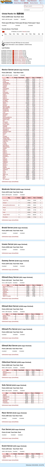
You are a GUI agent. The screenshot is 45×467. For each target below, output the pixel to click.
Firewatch (5, 122)
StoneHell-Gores (7, 372)
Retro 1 (5, 293)
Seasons (5, 160)
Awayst (5, 202)
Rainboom (24, 59)
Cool (4, 112)
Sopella (5, 167)
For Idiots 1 (6, 123)
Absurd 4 (5, 104)
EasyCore (5, 289)
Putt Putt (5, 401)
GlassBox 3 (6, 129)
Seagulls (5, 159)
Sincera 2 (5, 165)
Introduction (6, 93)
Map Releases (32, 1)
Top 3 (4, 173)
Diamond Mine (6, 118)
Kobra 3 (5, 97)
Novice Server (34, 3)
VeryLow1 (5, 319)
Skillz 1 (4, 375)
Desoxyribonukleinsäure (9, 205)
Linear (4, 81)
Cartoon (5, 89)
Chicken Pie (6, 111)
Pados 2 (5, 151)
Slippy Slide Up (6, 456)
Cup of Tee (5, 200)
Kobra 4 (5, 98)
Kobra (4, 94)
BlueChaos (5, 108)
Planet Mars (6, 99)
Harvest (5, 132)
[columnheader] (7, 77)
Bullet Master (6, 396)
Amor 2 (5, 371)
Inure (4, 79)
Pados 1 (5, 150)
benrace (5, 105)
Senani (4, 163)
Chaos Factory (6, 315)
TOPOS (5, 395)
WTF (4, 175)
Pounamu (5, 155)
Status (16, 1)
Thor (4, 170)
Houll (4, 134)
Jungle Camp (6, 138)
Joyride (5, 394)
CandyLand (6, 110)
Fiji (3, 120)
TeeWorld (5, 169)
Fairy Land (5, 290)
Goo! (4, 91)
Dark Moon (5, 113)
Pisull (4, 210)
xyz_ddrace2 (6, 179)
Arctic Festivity (22, 61)
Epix (4, 178)
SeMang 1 (5, 161)
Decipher (5, 114)
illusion (5, 316)
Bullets (4, 87)
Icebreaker (5, 92)
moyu (4, 207)
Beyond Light (6, 106)
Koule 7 (5, 374)
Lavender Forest (7, 139)
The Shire (5, 217)
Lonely (20, 50)
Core (4, 287)
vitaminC (5, 295)
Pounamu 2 (6, 156)
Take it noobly (6, 168)
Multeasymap (6, 147)
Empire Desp (6, 119)
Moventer (5, 400)
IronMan (5, 136)
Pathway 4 (5, 292)
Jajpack (5, 398)
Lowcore (5, 144)
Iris (3, 135)
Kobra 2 (5, 95)
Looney (5, 143)
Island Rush (6, 137)
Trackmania (6, 402)
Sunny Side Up (6, 83)
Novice (16, 50)
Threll (4, 172)
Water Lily (5, 174)
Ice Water (5, 100)
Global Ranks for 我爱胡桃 (21, 3)
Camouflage (6, 88)
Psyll (4, 157)
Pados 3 (5, 153)
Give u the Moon (7, 128)
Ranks (23, 1)
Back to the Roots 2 (8, 286)
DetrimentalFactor (7, 117)
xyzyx (4, 457)
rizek (4, 212)
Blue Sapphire (6, 107)
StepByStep (22, 57)
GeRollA (5, 126)
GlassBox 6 (6, 130)
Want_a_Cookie (7, 296)
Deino (4, 116)
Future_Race (6, 124)
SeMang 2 (5, 162)
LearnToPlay (6, 80)
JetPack (24, 60)
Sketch (4, 166)
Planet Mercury (6, 154)
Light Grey (5, 141)
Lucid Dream (6, 399)
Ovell (4, 149)
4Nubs (4, 103)
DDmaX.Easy (18, 60)
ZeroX (4, 176)
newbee (5, 148)
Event (16, 61)
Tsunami (5, 85)
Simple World (6, 214)
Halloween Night (7, 131)
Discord (41, 1)
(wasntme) (5, 101)
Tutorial (24, 31)
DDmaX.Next (18, 59)
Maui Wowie (6, 145)
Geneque (21, 56)
